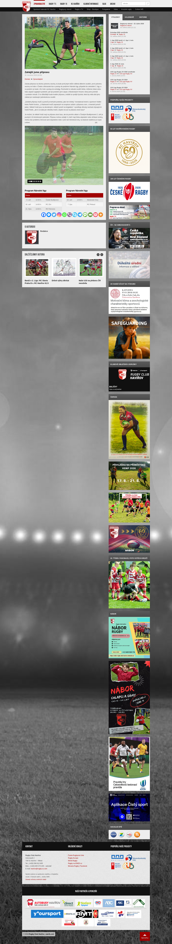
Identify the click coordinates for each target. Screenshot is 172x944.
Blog (104, 4)
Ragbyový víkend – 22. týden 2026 (132, 23)
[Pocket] (95, 208)
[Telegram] (80, 208)
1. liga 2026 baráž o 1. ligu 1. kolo (121, 40)
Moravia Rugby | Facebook (77, 866)
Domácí (27, 79)
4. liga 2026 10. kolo (117, 64)
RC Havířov (75, 4)
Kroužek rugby (126, 9)
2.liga (112, 50)
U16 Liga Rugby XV (125, 81)
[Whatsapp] (64, 208)
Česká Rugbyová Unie (76, 855)
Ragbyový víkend (65, 9)
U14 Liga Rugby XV (125, 89)
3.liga (112, 58)
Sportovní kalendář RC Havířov (44, 9)
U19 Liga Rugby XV (125, 73)
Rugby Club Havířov (36, 934)
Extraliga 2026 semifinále (119, 32)
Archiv (112, 4)
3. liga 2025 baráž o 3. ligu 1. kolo (121, 56)
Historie (143, 17)
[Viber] (69, 208)
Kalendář (129, 17)
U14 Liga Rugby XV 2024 (118, 87)
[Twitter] (54, 208)
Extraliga (113, 34)
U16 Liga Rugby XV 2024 (118, 79)
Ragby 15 (63, 4)
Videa (116, 9)
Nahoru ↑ (145, 936)
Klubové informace (91, 4)
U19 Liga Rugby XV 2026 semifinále (122, 72)
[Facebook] (43, 208)
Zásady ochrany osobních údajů (35, 879)
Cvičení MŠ (139, 9)
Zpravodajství (39, 4)
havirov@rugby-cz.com (39, 869)
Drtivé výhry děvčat (60, 274)
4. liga (112, 66)
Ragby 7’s (52, 4)
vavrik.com (50, 934)
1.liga (112, 42)
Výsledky (115, 17)
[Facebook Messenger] (48, 208)
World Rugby (72, 861)
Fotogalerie (106, 9)
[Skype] (74, 208)
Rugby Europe (73, 858)
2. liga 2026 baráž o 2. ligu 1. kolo (121, 48)
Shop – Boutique (93, 9)
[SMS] (85, 208)
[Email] (90, 208)
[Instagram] (59, 208)
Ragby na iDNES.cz (75, 863)
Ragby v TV (79, 9)
